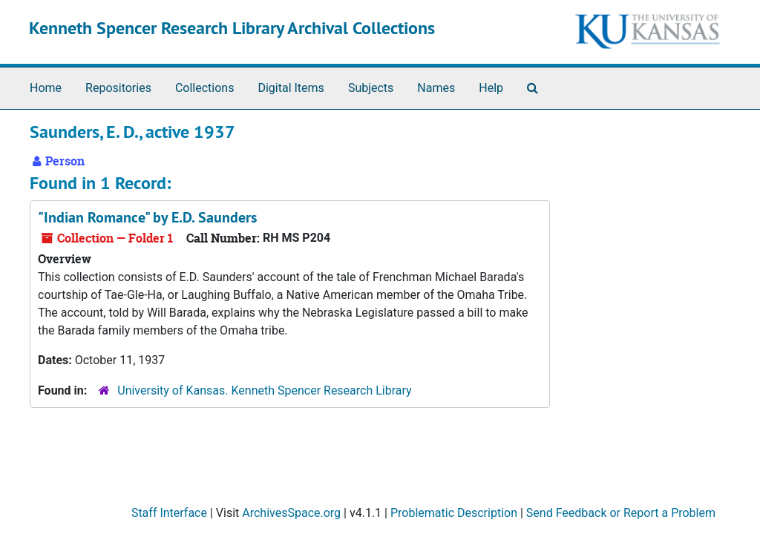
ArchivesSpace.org (291, 513)
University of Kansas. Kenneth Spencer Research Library (264, 390)
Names (436, 88)
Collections (205, 88)
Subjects (370, 88)
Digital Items (291, 88)
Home (46, 88)
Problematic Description (453, 513)
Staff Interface (169, 513)
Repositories (118, 88)
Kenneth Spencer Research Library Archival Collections (232, 27)
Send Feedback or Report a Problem (620, 513)
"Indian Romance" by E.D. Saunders (147, 217)
